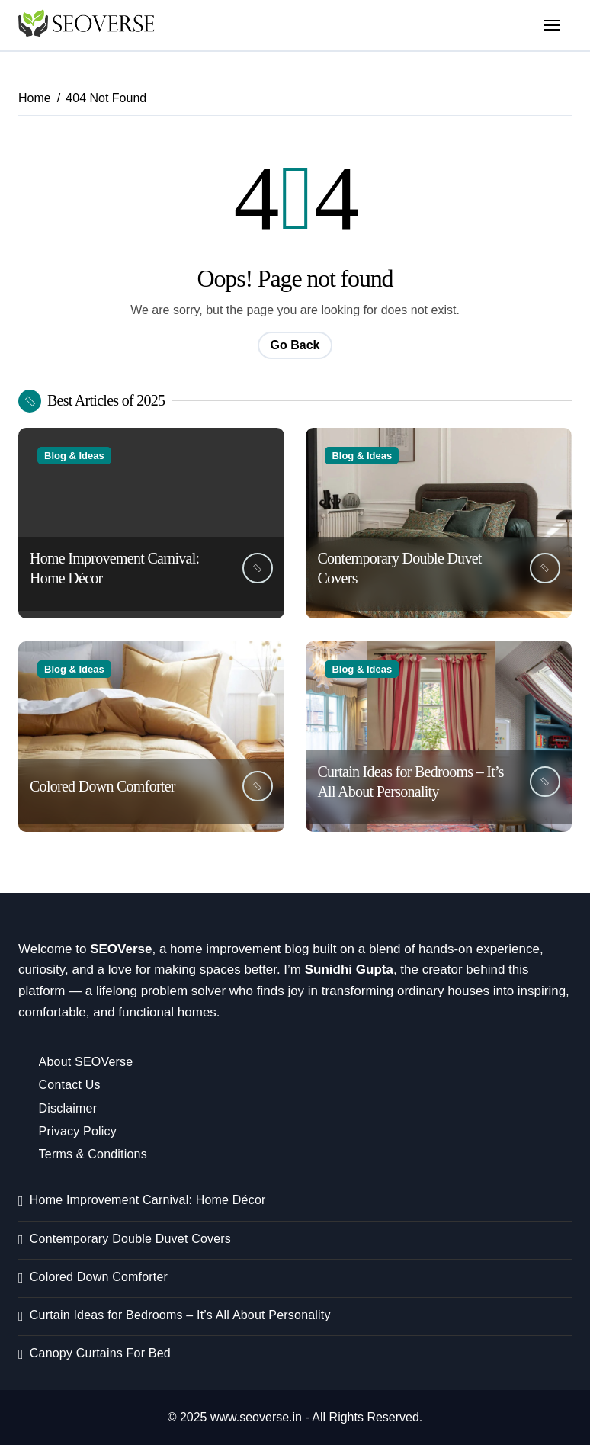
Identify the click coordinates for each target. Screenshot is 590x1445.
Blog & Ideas (74, 455)
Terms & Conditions (93, 1154)
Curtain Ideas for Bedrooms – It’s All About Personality (180, 1315)
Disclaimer (68, 1108)
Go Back (295, 345)
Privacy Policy (78, 1131)
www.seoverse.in (256, 1417)
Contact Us (70, 1084)
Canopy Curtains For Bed (100, 1353)
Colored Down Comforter (102, 786)
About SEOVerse (86, 1061)
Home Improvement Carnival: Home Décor (148, 1199)
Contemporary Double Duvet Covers (130, 1238)
